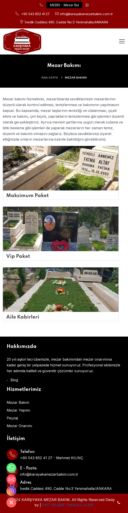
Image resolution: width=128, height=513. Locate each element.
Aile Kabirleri (22, 317)
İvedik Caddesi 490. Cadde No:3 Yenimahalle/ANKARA (66, 22)
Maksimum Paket (27, 195)
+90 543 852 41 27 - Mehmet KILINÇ (51, 457)
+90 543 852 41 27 (35, 14)
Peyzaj (12, 418)
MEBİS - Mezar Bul (64, 5)
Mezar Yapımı (18, 410)
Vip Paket (18, 256)
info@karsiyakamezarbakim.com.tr (86, 14)
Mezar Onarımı (19, 425)
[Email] (11, 479)
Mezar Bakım (18, 402)
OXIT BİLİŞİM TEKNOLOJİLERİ (67, 505)
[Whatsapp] (11, 468)
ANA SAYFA (49, 77)
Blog (14, 380)
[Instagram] (11, 491)
